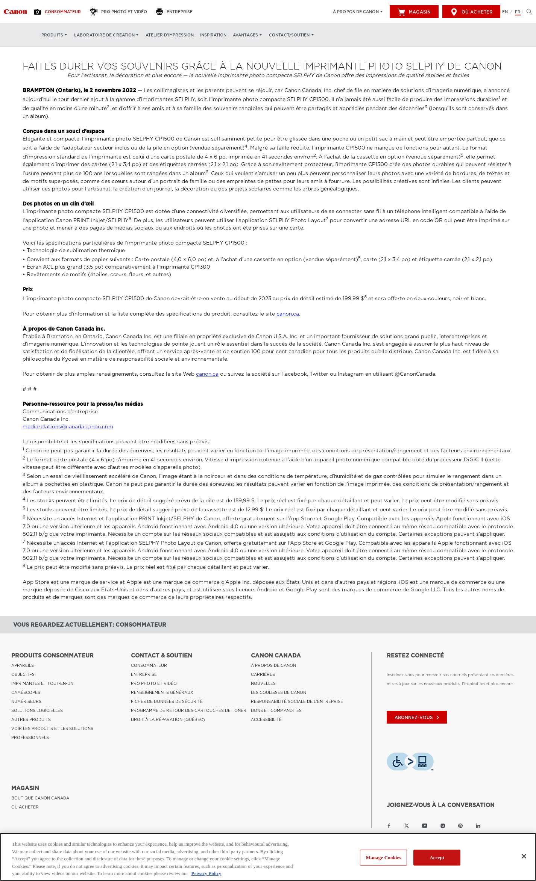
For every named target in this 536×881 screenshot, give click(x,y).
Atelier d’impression (170, 35)
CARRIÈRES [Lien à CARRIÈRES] (263, 674)
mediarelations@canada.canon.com (68, 426)
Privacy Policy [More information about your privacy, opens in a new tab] (206, 873)
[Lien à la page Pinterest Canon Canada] (460, 826)
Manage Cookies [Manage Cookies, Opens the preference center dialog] (383, 857)
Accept (437, 857)
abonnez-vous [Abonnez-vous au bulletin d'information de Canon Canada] (418, 717)
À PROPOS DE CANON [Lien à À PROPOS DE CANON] (273, 665)
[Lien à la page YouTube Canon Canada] (425, 826)
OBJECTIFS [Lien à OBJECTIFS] (23, 674)
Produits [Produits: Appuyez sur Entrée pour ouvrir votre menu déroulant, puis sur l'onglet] (52, 35)
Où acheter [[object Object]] (471, 12)
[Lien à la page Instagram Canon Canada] (442, 826)
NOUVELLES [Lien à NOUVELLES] (263, 683)
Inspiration (213, 35)
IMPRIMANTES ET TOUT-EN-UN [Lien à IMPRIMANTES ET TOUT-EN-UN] (42, 683)
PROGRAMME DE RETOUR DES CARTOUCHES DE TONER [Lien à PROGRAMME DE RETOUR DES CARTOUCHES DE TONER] (188, 710)
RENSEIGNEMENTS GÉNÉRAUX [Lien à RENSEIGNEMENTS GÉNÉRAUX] (162, 692)
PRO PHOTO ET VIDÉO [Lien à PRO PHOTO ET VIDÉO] (154, 683)
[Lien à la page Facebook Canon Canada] (389, 826)
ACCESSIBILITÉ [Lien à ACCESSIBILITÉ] (266, 719)
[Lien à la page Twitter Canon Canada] (406, 826)
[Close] (524, 856)
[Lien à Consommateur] (15, 11)
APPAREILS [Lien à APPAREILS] (22, 665)
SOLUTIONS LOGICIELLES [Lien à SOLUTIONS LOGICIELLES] (37, 710)
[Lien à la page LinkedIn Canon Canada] (478, 826)
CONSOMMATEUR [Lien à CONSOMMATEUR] (149, 665)
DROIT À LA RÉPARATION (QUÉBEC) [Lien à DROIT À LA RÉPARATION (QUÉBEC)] (168, 719)
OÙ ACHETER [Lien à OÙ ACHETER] (25, 807)
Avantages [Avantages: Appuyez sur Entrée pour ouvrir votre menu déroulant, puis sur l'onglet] (245, 35)
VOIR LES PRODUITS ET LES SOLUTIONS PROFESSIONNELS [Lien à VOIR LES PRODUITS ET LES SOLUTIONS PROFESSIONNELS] (52, 733)
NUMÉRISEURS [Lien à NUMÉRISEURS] (26, 701)
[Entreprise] (176, 11)
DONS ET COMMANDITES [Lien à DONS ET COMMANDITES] (276, 710)
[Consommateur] (59, 11)
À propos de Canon (356, 11)
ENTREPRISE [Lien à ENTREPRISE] (144, 674)
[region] (268, 857)
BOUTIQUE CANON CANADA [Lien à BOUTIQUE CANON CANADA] (40, 798)
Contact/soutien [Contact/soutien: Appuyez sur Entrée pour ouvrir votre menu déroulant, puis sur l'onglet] (289, 35)
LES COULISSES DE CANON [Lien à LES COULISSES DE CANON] (278, 692)
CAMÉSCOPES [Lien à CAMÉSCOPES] (25, 692)
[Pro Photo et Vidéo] (120, 11)
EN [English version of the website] (505, 11)
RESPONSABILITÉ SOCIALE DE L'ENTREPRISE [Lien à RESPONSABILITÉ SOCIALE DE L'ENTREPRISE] (297, 701)
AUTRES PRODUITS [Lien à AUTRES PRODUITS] (31, 719)
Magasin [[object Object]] (414, 12)
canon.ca (287, 314)
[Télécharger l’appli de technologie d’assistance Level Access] (410, 763)
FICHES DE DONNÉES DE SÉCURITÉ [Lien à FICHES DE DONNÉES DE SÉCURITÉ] (167, 701)
